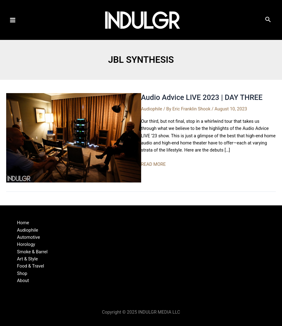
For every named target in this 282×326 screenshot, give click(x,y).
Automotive (28, 237)
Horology (26, 244)
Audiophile (151, 109)
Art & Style (27, 259)
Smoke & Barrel (32, 252)
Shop (22, 273)
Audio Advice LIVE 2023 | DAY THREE (202, 97)
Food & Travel (30, 266)
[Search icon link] (268, 20)
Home (23, 222)
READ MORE (153, 164)
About (23, 280)
